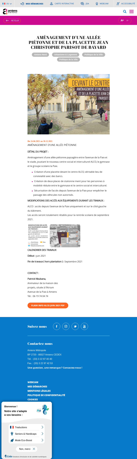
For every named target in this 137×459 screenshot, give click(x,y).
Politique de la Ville (93, 54)
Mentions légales (39, 390)
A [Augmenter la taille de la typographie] (121, 20)
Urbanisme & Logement (65, 54)
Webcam (33, 382)
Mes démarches (37, 386)
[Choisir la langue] (7, 3)
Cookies (33, 399)
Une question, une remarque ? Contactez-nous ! (55, 367)
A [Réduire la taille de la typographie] (127, 20)
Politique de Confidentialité (46, 395)
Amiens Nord (40, 54)
